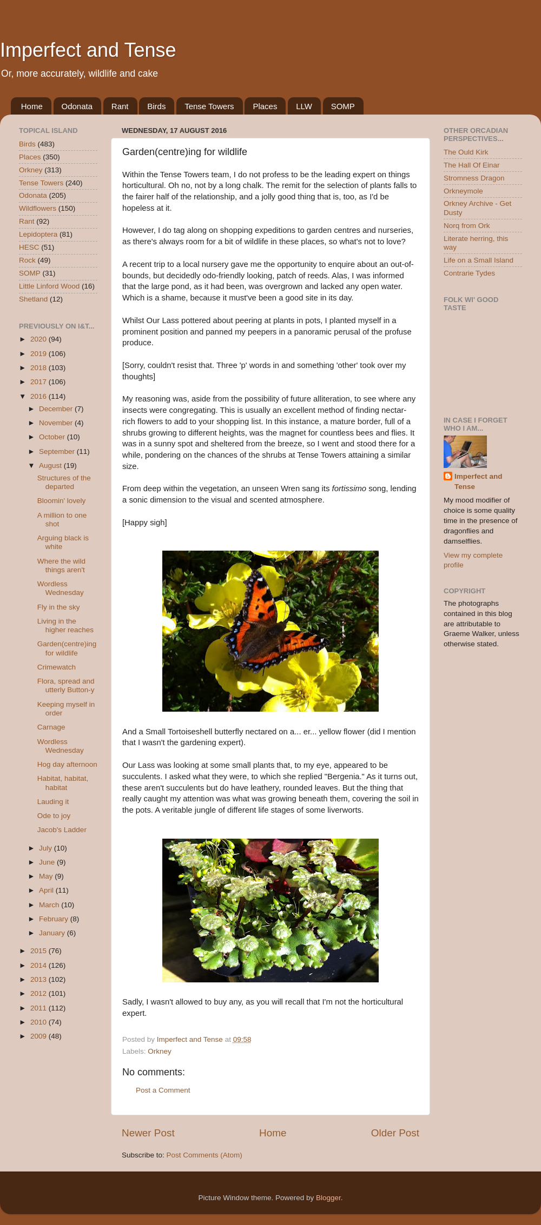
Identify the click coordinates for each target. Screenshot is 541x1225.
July (46, 848)
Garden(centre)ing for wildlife (67, 648)
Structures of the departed (64, 482)
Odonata (77, 106)
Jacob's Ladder (62, 830)
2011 (39, 1008)
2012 (39, 993)
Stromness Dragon (474, 178)
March (50, 905)
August (51, 465)
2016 (39, 396)
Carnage (51, 727)
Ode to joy (54, 816)
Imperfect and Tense (88, 50)
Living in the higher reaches (65, 625)
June (48, 862)
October (53, 437)
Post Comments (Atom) (204, 1155)
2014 (39, 965)
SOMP (343, 106)
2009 (39, 1036)
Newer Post (148, 1133)
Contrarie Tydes (469, 273)
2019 (39, 354)
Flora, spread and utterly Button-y (66, 685)
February (54, 919)
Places (265, 106)
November (57, 423)
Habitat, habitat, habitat (63, 782)
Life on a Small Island (478, 260)
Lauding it (53, 802)
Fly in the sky (58, 607)
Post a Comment (163, 1090)
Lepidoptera (38, 234)
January (53, 933)
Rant (120, 106)
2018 (39, 368)
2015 (39, 951)
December (57, 409)
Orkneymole (463, 191)
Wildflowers (37, 208)
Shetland (33, 299)
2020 (39, 339)
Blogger (328, 1198)
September (58, 451)
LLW (304, 106)
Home (32, 106)
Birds (156, 106)
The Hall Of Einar (472, 165)
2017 (39, 382)
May (47, 876)
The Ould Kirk (466, 152)
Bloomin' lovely (61, 501)
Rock (27, 260)
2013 (39, 979)
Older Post (395, 1133)
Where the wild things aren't (61, 565)
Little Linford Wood (49, 286)
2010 (39, 1022)
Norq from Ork (467, 226)
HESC (29, 247)
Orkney (159, 1051)
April (47, 890)
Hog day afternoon (67, 764)
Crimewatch (56, 667)
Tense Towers (209, 106)
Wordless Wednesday (60, 588)
